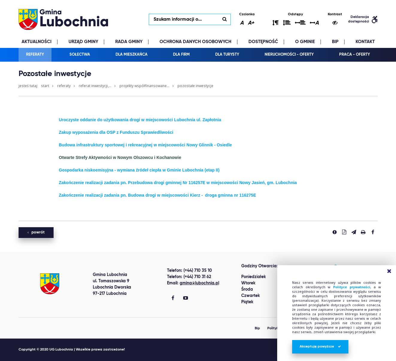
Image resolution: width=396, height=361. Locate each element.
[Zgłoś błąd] (334, 232)
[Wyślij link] (354, 232)
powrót (36, 232)
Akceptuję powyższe (320, 346)
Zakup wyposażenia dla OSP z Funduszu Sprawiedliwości (116, 132)
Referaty (64, 85)
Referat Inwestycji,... (95, 85)
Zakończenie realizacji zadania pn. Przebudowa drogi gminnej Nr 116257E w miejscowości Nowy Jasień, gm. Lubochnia (178, 182)
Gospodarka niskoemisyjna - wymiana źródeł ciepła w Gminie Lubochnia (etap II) (139, 170)
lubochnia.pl (63, 19)
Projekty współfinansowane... (144, 85)
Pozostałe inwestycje (195, 85)
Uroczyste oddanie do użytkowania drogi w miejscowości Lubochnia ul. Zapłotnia (140, 119)
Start (45, 85)
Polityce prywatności (351, 287)
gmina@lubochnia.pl (199, 283)
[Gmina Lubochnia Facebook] (173, 298)
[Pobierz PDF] (344, 232)
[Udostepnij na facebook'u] (373, 232)
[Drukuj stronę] (363, 232)
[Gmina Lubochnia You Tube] (185, 298)
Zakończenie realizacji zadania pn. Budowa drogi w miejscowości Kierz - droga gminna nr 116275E (157, 195)
